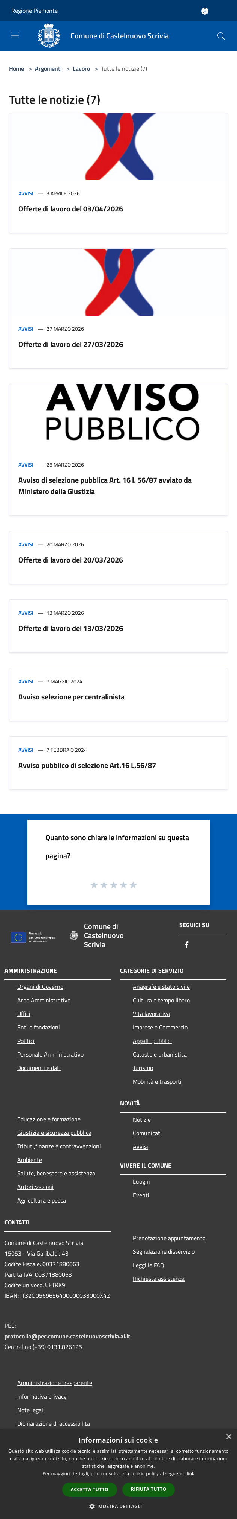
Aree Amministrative (43, 1000)
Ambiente (29, 1159)
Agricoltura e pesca (41, 1200)
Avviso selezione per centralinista (71, 696)
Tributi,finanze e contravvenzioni (59, 1146)
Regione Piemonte (34, 10)
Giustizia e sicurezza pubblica (54, 1132)
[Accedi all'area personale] (205, 11)
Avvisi (25, 193)
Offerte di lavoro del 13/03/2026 (70, 628)
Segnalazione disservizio (164, 1251)
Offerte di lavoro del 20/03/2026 (70, 560)
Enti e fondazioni (38, 1027)
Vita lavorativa (151, 1013)
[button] (118, 1506)
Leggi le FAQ (148, 1265)
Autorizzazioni (35, 1186)
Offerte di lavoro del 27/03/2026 (70, 344)
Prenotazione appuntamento (169, 1237)
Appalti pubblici (152, 1040)
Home (16, 68)
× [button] (228, 1437)
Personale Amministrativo (50, 1054)
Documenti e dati (39, 1067)
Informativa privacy (42, 1396)
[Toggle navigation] (15, 35)
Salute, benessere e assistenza (56, 1173)
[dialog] (118, 1474)
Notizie (142, 1119)
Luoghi (141, 1181)
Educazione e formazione (49, 1119)
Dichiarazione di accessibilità (53, 1423)
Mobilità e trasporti (157, 1081)
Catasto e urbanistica (160, 1054)
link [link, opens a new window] (191, 1473)
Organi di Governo (40, 986)
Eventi (141, 1195)
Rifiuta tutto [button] (148, 1489)
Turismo (143, 1067)
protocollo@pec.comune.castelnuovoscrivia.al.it (67, 1336)
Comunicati (147, 1132)
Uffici (23, 1013)
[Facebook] (186, 945)
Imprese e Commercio (160, 1027)
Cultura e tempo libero (161, 1000)
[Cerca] (221, 36)
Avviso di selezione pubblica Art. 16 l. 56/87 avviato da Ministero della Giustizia (105, 485)
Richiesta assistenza (158, 1278)
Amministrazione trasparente (54, 1382)
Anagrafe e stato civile (161, 986)
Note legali (31, 1409)
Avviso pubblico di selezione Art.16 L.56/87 (87, 765)
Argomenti (48, 68)
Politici (25, 1040)
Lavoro (81, 68)
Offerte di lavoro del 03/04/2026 (70, 208)
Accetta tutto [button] (89, 1489)
